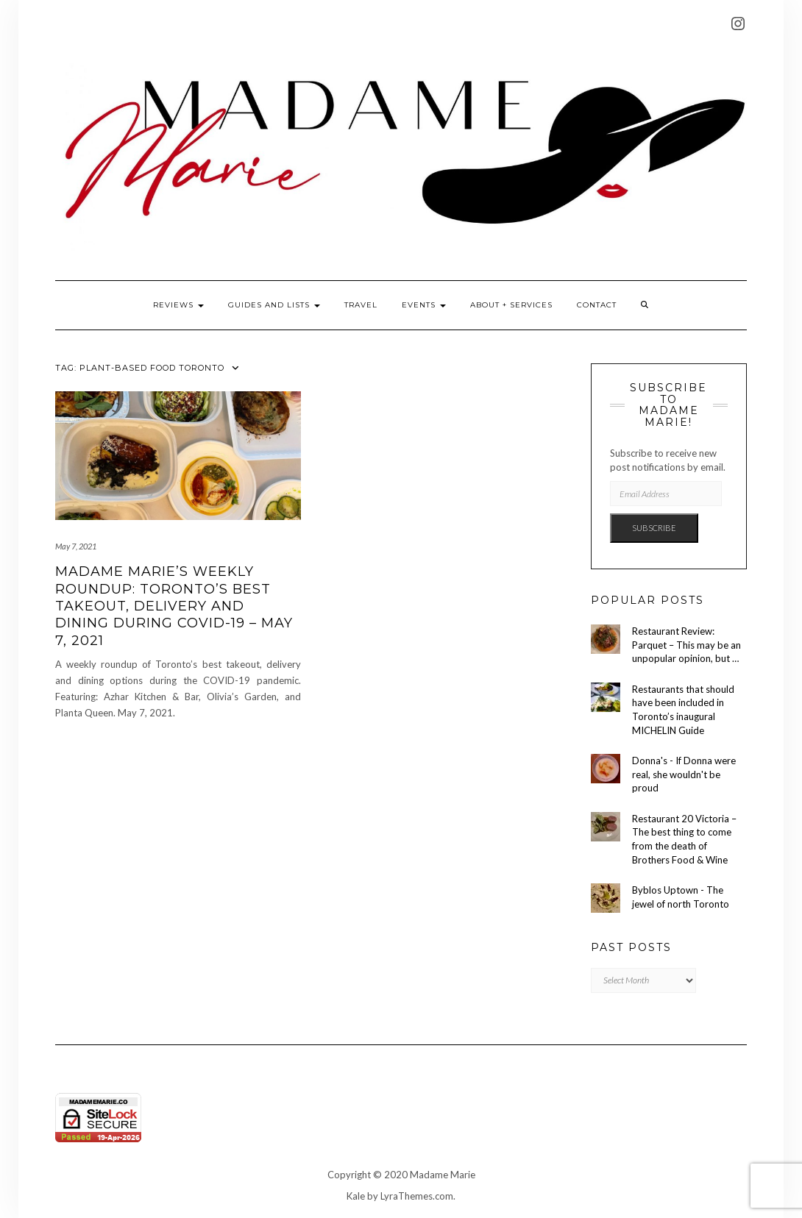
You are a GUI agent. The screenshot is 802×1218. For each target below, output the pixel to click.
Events (424, 305)
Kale (356, 1196)
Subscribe (654, 528)
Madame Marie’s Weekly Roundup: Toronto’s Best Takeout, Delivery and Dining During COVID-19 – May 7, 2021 (174, 606)
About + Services (511, 305)
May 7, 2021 (75, 546)
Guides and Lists (274, 305)
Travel (360, 305)
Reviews (178, 305)
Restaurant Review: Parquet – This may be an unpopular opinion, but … (686, 644)
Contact (597, 305)
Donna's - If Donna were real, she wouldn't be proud (684, 774)
